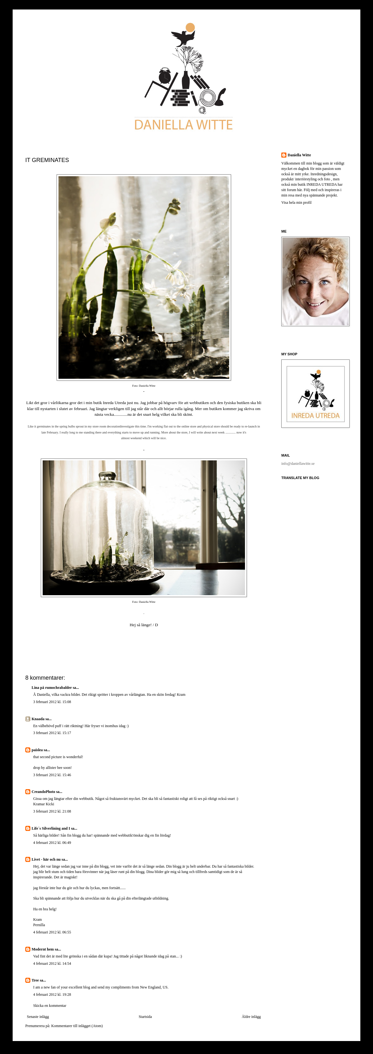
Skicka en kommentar (49, 1005)
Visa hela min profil (296, 202)
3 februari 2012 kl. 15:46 (52, 775)
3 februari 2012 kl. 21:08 (52, 811)
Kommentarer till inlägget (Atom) (77, 1026)
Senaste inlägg (38, 1016)
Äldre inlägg (251, 1016)
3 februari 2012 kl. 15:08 (52, 702)
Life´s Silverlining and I (51, 828)
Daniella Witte (299, 155)
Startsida (145, 1016)
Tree (35, 980)
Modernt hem (43, 949)
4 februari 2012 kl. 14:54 (52, 963)
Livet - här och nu (46, 859)
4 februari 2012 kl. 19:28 (52, 994)
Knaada (38, 719)
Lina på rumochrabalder (52, 687)
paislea (37, 750)
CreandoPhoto (43, 791)
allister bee (54, 767)
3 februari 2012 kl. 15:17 (52, 733)
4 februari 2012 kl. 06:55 (52, 932)
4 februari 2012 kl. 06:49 (52, 842)
